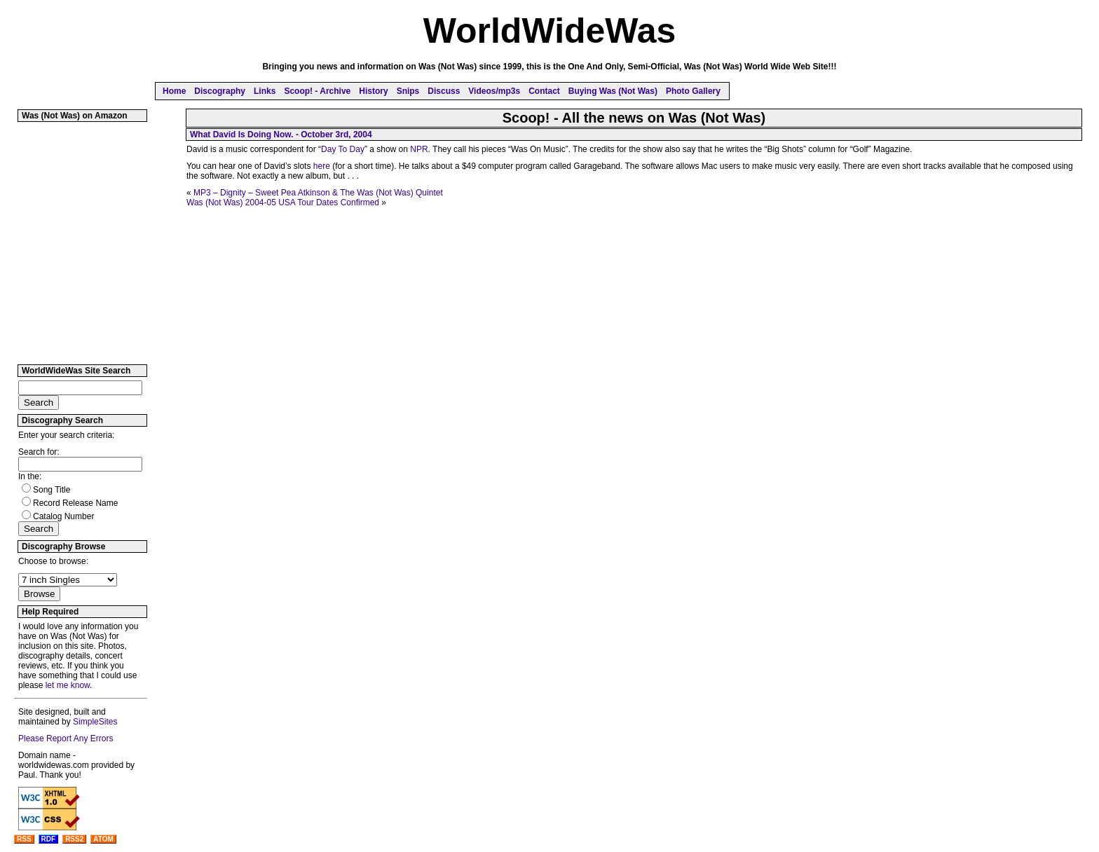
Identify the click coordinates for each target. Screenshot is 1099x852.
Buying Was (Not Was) (612, 91)
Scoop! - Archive (317, 91)
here (321, 166)
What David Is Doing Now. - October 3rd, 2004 (281, 134)
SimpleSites (95, 722)
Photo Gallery (693, 91)
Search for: (39, 452)
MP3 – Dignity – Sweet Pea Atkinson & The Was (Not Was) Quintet (318, 193)
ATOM (103, 839)
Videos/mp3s (494, 91)
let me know (68, 685)
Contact (544, 91)
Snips (408, 91)
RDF (48, 839)
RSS (24, 839)
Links (264, 91)
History (373, 91)
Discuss (444, 91)
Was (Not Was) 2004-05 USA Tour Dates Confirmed (282, 202)
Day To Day (342, 149)
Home (174, 91)
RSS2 (74, 839)
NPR (419, 149)
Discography (219, 91)
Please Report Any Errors (65, 738)
